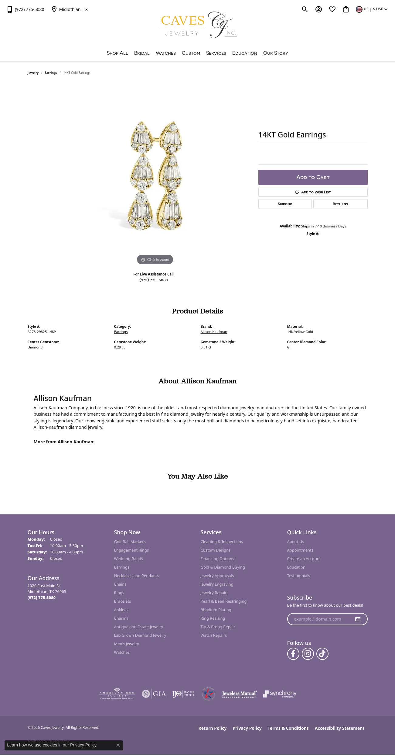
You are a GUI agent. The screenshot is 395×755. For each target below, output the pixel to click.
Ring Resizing (213, 618)
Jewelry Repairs (215, 592)
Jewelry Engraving (217, 584)
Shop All (117, 53)
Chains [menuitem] (120, 584)
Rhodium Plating (216, 609)
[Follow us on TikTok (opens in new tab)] (322, 654)
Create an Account (304, 558)
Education (244, 53)
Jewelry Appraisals (217, 575)
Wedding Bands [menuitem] (128, 558)
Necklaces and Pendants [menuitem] (136, 575)
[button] (305, 9)
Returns (340, 204)
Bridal (142, 53)
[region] (155, 175)
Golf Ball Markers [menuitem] (130, 541)
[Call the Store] (42, 597)
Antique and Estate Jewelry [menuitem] (138, 626)
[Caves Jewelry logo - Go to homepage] (197, 25)
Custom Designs (216, 550)
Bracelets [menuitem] (122, 601)
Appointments (300, 550)
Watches (166, 53)
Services (216, 53)
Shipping (285, 204)
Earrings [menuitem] (122, 567)
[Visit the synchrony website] (280, 693)
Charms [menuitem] (121, 618)
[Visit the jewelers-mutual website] (239, 693)
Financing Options (217, 558)
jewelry (33, 73)
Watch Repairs (214, 635)
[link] (25, 9)
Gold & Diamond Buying (223, 567)
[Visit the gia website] (154, 693)
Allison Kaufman (214, 331)
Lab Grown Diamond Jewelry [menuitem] (140, 635)
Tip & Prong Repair (218, 626)
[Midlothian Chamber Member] (208, 693)
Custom (191, 53)
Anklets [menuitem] (121, 609)
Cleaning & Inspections (222, 541)
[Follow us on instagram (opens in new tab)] (308, 654)
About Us (295, 541)
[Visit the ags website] (117, 693)
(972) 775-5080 (153, 279)
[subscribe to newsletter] (357, 619)
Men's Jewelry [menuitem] (126, 643)
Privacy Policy (247, 728)
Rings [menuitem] (119, 592)
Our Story (275, 53)
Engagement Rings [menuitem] (131, 550)
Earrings (51, 73)
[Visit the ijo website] (183, 693)
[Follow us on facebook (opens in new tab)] (293, 654)
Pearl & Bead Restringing (224, 601)
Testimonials (298, 575)
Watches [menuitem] (122, 652)
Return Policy (213, 728)
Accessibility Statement (340, 728)
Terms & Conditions (288, 728)
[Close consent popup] (118, 745)
